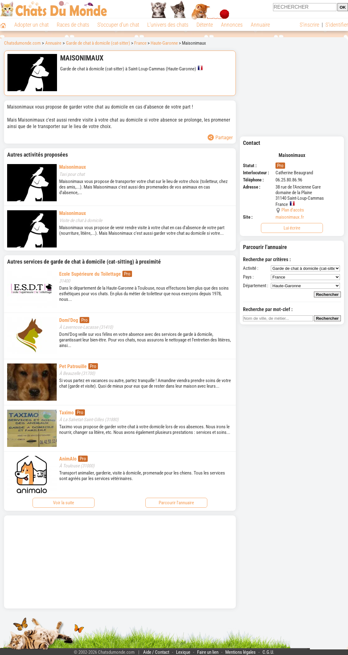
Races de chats (73, 24)
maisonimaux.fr (289, 217)
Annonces (232, 24)
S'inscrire (309, 24)
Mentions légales (240, 652)
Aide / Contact (156, 652)
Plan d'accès (292, 210)
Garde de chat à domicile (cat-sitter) (98, 43)
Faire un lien (207, 652)
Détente (204, 24)
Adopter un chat (31, 24)
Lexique (183, 652)
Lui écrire (292, 228)
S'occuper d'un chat (118, 24)
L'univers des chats (167, 24)
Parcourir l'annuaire (176, 503)
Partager (220, 137)
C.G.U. (268, 652)
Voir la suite (63, 503)
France (140, 43)
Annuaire (260, 24)
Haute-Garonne (164, 43)
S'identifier (336, 24)
